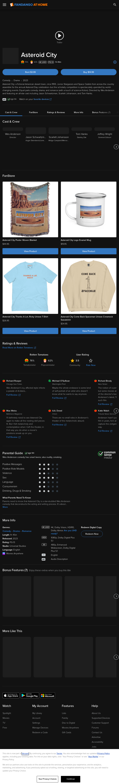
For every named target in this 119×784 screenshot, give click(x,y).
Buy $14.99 (88, 69)
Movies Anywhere (70, 724)
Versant (25, 753)
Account (36, 715)
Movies (6, 715)
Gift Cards (66, 729)
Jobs (94, 743)
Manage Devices (40, 724)
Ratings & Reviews (56, 109)
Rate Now (90, 362)
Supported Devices (101, 715)
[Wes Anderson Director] (12, 143)
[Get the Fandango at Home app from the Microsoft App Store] (47, 692)
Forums (95, 724)
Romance (26, 528)
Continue (71, 779)
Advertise (96, 734)
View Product (30, 248)
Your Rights (93, 756)
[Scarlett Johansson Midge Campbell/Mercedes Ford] (58, 143)
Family (65, 715)
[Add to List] (115, 59)
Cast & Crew (11, 109)
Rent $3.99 (30, 69)
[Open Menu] (4, 4)
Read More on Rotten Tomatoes (19, 344)
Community (75, 362)
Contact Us (97, 729)
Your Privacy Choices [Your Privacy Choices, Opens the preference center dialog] (47, 779)
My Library (37, 710)
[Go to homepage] (29, 5)
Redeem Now (91, 531)
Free (5, 724)
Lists (64, 710)
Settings (36, 719)
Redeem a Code (40, 729)
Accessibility (97, 739)
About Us (96, 710)
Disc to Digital (68, 719)
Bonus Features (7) (101, 109)
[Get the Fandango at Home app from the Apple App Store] (11, 692)
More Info (78, 109)
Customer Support (100, 719)
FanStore (33, 109)
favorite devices (42, 96)
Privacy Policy (103, 753)
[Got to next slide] (116, 143)
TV (4, 719)
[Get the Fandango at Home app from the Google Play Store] (29, 692)
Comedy (7, 528)
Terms (59, 753)
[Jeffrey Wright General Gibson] (104, 143)
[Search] (115, 5)
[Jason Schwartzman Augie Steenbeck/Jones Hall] (35, 143)
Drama (16, 528)
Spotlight (7, 710)
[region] (59, 766)
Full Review (13, 391)
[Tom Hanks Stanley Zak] (81, 143)
